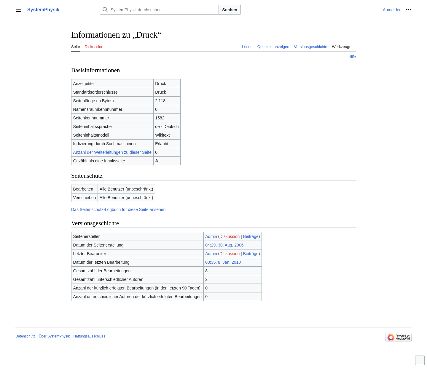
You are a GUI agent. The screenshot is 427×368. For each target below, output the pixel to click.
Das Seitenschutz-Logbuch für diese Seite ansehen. (119, 209)
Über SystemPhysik (54, 336)
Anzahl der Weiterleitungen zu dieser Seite (112, 152)
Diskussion (230, 236)
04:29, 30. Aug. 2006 (224, 245)
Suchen (229, 9)
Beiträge (251, 236)
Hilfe (352, 57)
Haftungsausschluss (89, 336)
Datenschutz (25, 336)
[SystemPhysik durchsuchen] (159, 10)
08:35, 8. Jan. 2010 (223, 262)
